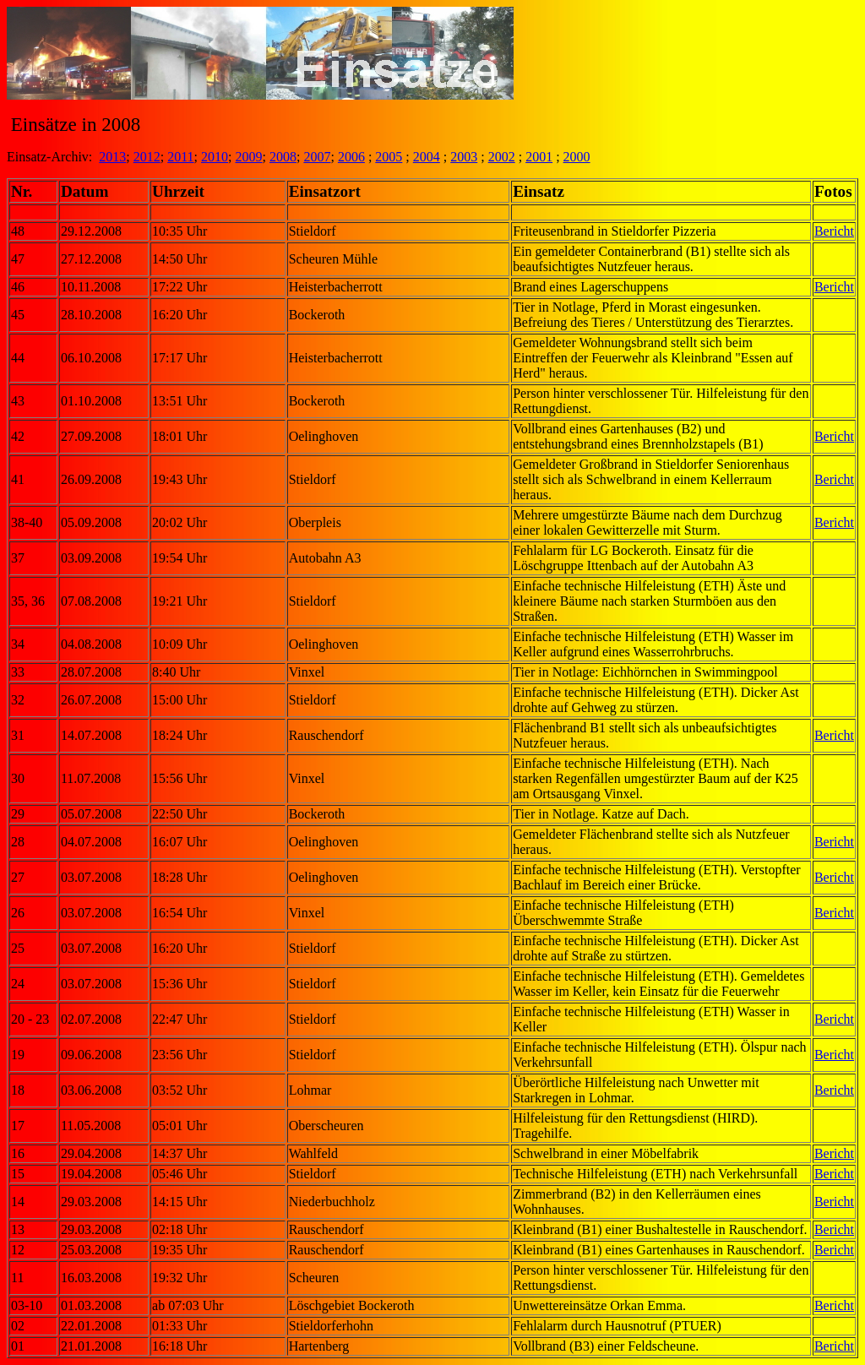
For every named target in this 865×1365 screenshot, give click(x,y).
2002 (501, 157)
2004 (426, 157)
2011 (180, 157)
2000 (576, 157)
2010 (214, 157)
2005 (388, 157)
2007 (316, 157)
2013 (112, 157)
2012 (146, 157)
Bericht (834, 231)
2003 (463, 157)
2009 (249, 157)
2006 (351, 157)
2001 (538, 157)
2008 (282, 157)
